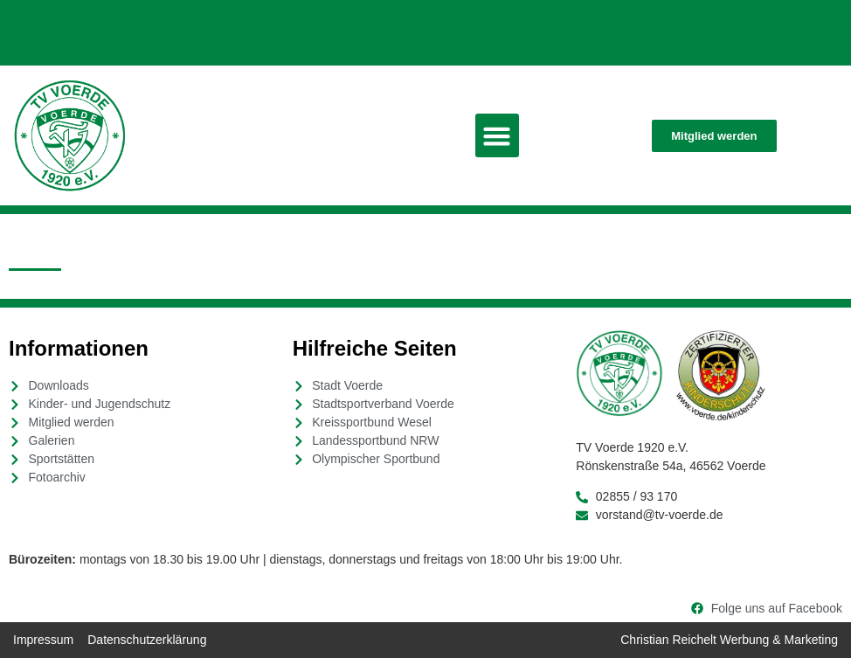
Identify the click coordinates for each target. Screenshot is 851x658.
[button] (497, 135)
